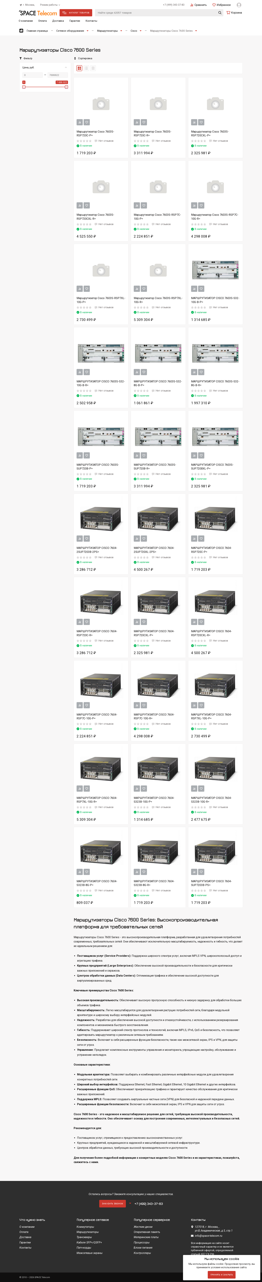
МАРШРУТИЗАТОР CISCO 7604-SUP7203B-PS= (211, 883)
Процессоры (142, 1242)
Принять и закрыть (221, 1274)
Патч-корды (84, 1247)
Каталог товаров (75, 12)
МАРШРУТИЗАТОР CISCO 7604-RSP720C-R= (97, 633)
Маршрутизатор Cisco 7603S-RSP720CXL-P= (210, 133)
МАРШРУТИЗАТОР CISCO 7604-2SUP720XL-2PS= (154, 549)
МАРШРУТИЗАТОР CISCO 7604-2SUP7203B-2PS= (97, 549)
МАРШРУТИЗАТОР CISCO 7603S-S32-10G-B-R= (101, 383)
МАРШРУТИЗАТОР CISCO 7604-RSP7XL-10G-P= (211, 716)
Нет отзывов (103, 141)
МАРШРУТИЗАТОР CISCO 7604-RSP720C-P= (211, 549)
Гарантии (74, 20)
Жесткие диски (143, 1226)
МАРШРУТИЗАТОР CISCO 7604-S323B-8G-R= (154, 883)
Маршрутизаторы (88, 1232)
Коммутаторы (85, 1226)
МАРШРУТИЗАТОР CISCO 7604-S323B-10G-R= (211, 799)
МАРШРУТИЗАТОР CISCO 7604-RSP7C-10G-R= (154, 716)
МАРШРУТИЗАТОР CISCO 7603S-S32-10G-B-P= (215, 300)
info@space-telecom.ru (208, 1235)
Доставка (58, 20)
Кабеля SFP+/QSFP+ (89, 1242)
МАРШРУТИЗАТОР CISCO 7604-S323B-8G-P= (97, 883)
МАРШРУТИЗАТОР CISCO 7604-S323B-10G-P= (154, 799)
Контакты (91, 20)
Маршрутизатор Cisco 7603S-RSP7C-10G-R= (214, 216)
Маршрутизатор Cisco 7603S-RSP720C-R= (152, 133)
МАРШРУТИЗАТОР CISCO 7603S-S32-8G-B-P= (158, 383)
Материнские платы (146, 1237)
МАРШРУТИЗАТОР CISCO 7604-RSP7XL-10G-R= (97, 799)
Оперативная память (147, 1232)
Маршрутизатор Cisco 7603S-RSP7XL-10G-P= (101, 300)
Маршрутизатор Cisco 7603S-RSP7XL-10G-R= (158, 300)
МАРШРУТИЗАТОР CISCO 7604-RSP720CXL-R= (211, 633)
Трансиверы (84, 1237)
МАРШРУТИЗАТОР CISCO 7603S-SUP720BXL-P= (212, 466)
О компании (26, 20)
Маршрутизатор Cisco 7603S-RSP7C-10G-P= (157, 216)
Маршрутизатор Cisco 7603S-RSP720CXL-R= (95, 216)
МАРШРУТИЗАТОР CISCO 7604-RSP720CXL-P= (154, 633)
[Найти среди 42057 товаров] (159, 12)
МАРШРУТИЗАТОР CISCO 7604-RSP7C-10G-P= (97, 716)
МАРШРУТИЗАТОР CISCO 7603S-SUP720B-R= (155, 466)
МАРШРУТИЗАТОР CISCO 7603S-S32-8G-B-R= (215, 383)
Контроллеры (142, 1253)
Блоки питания (143, 1247)
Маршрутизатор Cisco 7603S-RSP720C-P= (95, 133)
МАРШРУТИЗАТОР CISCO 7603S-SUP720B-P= (98, 466)
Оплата (42, 20)
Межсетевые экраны (89, 1253)
